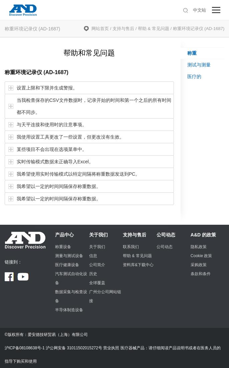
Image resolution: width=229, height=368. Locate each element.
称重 (192, 53)
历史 (93, 273)
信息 (93, 255)
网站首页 (100, 28)
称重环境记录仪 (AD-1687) (199, 28)
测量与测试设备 (69, 255)
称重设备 (63, 246)
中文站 (199, 10)
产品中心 (64, 234)
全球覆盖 (97, 283)
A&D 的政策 (203, 234)
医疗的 (194, 76)
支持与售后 (123, 28)
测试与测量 (199, 64)
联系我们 (131, 246)
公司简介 (97, 264)
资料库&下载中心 (138, 264)
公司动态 (166, 234)
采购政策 (199, 264)
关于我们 (98, 234)
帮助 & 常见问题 (153, 28)
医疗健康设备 (67, 264)
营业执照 (111, 348)
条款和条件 (201, 273)
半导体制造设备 (69, 310)
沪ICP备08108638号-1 (25, 348)
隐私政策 (199, 246)
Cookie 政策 (201, 255)
